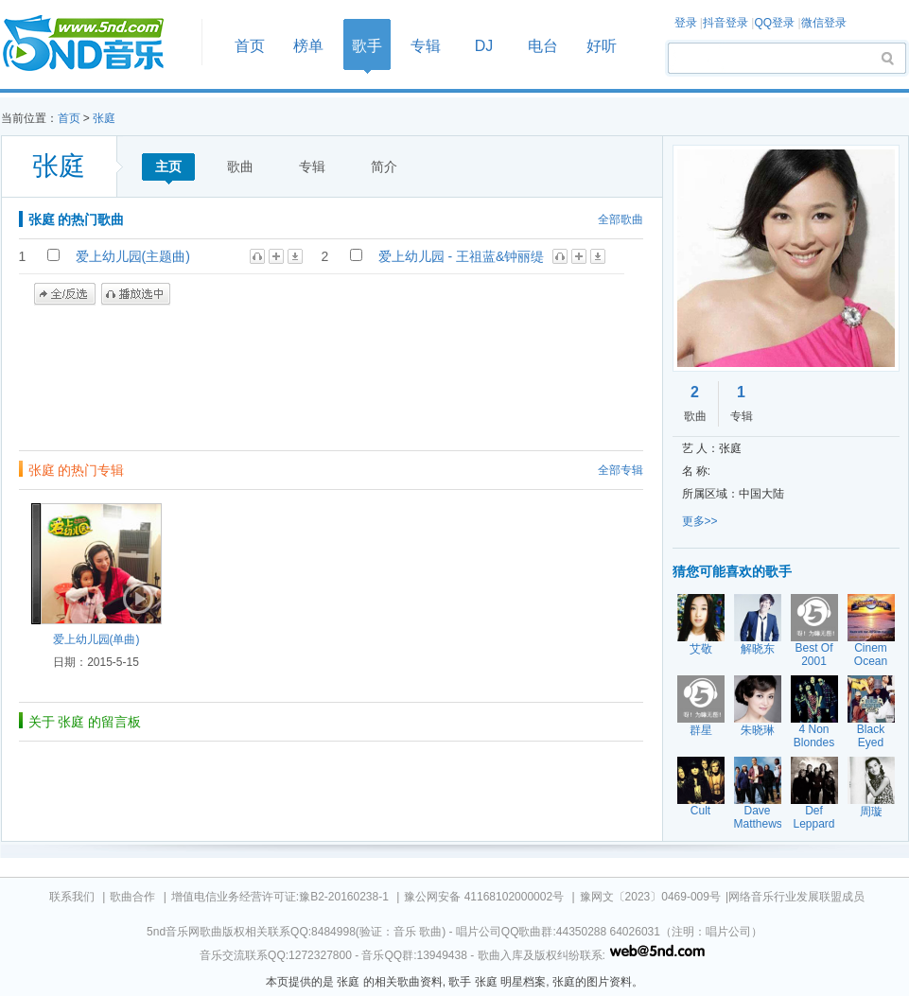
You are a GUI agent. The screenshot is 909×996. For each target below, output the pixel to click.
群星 (701, 730)
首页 (95, 44)
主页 (168, 166)
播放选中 (135, 294)
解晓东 (758, 648)
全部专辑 (620, 470)
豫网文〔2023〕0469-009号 (650, 896)
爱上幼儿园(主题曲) (133, 256)
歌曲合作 (132, 896)
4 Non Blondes (814, 736)
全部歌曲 (620, 219)
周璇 (871, 811)
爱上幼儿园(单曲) (96, 639)
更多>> (700, 521)
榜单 (308, 46)
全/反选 (65, 294)
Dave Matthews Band (758, 824)
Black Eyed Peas (870, 742)
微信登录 (824, 22)
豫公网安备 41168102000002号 (484, 896)
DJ (484, 46)
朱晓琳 (758, 730)
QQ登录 (774, 22)
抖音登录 (725, 22)
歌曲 (240, 166)
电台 (543, 46)
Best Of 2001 (813, 654)
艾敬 (701, 648)
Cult (700, 810)
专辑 (426, 46)
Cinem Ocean (870, 654)
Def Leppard (813, 817)
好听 (601, 46)
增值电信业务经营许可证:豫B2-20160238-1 (280, 896)
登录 (685, 22)
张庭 (104, 118)
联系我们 (72, 896)
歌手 (367, 46)
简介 (384, 166)
